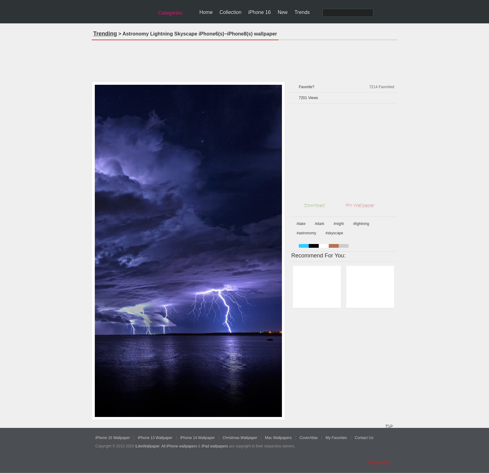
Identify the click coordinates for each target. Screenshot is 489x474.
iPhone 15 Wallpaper (112, 438)
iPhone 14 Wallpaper (197, 438)
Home (206, 12)
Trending (105, 34)
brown (334, 246)
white (324, 246)
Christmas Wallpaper (240, 438)
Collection (230, 12)
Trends (302, 12)
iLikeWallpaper (147, 446)
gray (344, 246)
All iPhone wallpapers (179, 446)
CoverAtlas (308, 438)
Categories (170, 13)
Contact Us (364, 438)
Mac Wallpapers (278, 438)
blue (304, 246)
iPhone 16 (259, 12)
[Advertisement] (244, 59)
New (283, 12)
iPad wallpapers (215, 446)
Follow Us (378, 463)
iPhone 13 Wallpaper (155, 438)
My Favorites (336, 438)
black (314, 246)
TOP (388, 426)
